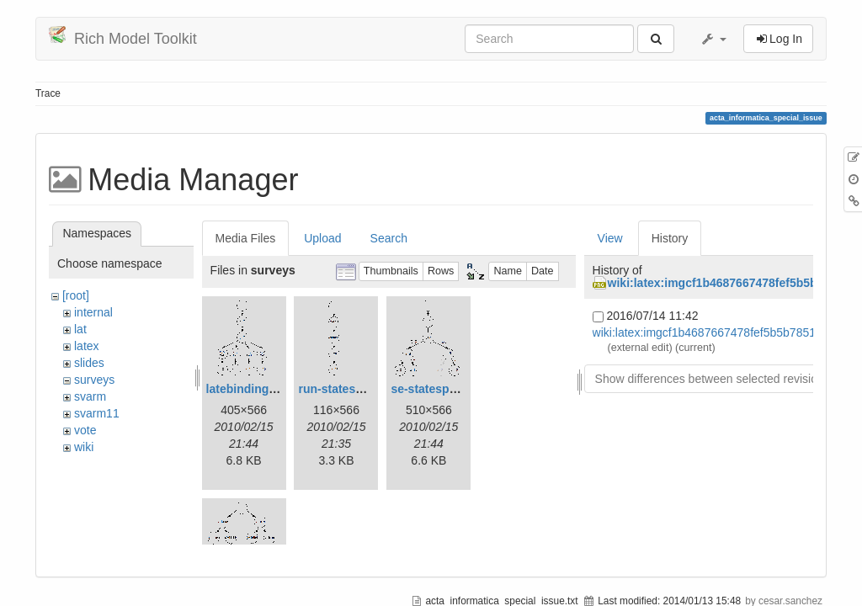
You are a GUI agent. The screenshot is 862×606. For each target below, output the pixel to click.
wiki (83, 447)
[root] (75, 295)
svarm (90, 396)
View (610, 238)
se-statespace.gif (439, 389)
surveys (94, 379)
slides (89, 362)
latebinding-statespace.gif (279, 389)
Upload (322, 238)
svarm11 (97, 413)
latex (86, 346)
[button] (713, 39)
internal (93, 312)
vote (85, 430)
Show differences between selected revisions (712, 378)
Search (388, 238)
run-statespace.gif (349, 389)
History (670, 238)
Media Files (246, 238)
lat (80, 329)
